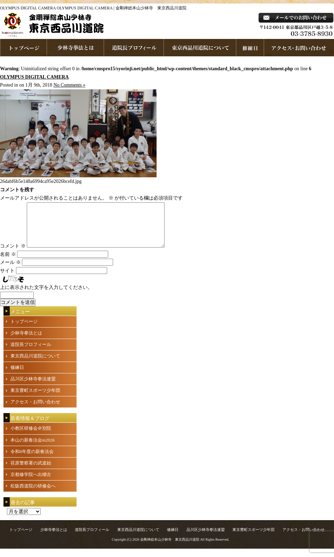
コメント (13, 254)
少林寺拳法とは (75, 47)
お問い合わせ (299, 47)
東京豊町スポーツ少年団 (35, 398)
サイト (7, 279)
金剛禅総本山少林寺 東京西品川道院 (169, 548)
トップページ (24, 329)
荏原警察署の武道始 (30, 471)
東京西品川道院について (200, 47)
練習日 (250, 47)
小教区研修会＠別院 (30, 436)
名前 (8, 262)
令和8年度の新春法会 (32, 459)
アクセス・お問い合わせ (35, 410)
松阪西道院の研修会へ (33, 494)
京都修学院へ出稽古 (30, 482)
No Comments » (70, 85)
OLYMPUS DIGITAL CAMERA (34, 77)
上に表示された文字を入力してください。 (46, 295)
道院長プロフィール (134, 47)
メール (10, 270)
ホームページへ (23, 47)
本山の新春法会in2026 (32, 448)
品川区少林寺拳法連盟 (33, 387)
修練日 (17, 375)
